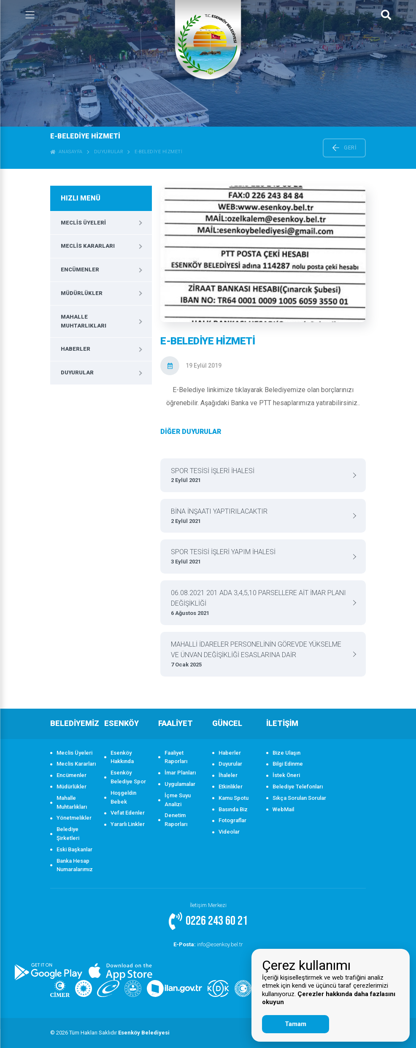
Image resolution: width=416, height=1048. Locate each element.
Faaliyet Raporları (176, 757)
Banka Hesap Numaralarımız (75, 865)
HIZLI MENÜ (80, 198)
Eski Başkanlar (74, 849)
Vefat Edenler (128, 813)
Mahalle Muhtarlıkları (83, 321)
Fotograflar (232, 820)
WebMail (283, 809)
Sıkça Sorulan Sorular (299, 798)
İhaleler (228, 775)
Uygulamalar (180, 784)
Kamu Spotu (234, 798)
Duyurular (109, 151)
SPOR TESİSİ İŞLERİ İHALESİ (260, 476)
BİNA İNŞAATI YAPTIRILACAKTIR (260, 516)
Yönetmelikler (74, 818)
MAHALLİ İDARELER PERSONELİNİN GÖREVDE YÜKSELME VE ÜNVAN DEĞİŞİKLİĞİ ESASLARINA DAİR (260, 654)
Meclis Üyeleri (83, 222)
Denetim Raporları (176, 819)
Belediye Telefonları (298, 786)
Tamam (295, 1024)
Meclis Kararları (88, 246)
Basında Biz (233, 809)
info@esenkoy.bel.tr (208, 944)
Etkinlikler (231, 786)
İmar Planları (180, 772)
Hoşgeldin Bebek (123, 797)
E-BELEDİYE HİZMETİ (158, 151)
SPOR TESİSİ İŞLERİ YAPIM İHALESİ (260, 557)
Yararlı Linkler (128, 824)
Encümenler (80, 269)
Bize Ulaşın (286, 753)
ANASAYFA (66, 151)
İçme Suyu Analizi (178, 799)
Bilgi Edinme (288, 764)
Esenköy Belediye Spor (128, 777)
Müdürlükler (82, 293)
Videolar (229, 832)
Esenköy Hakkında (122, 757)
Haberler (75, 349)
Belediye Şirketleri (68, 833)
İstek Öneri (286, 775)
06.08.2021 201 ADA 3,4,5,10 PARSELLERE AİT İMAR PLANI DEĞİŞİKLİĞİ (260, 603)
